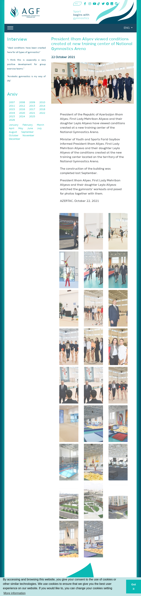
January (14, 125)
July (39, 128)
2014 (42, 106)
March (40, 125)
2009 (32, 102)
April (12, 128)
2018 (42, 109)
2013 (32, 106)
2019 (12, 113)
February (28, 125)
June (30, 128)
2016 (22, 109)
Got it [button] (133, 586)
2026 (12, 120)
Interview (17, 39)
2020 (22, 113)
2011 (12, 106)
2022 (42, 113)
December (14, 139)
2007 (12, 102)
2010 (42, 102)
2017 (32, 109)
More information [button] (14, 593)
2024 (22, 116)
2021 (32, 113)
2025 (32, 116)
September (27, 132)
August (13, 132)
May (21, 128)
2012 (22, 106)
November (28, 135)
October (14, 135)
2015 (12, 109)
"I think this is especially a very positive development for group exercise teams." (26, 64)
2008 (22, 102)
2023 (12, 116)
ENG (127, 28)
